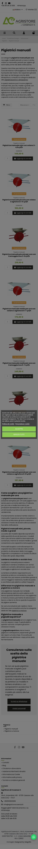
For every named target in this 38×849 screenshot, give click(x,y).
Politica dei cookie (8, 424)
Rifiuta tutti (19, 434)
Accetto (19, 429)
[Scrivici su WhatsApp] (33, 837)
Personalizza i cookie (22, 424)
